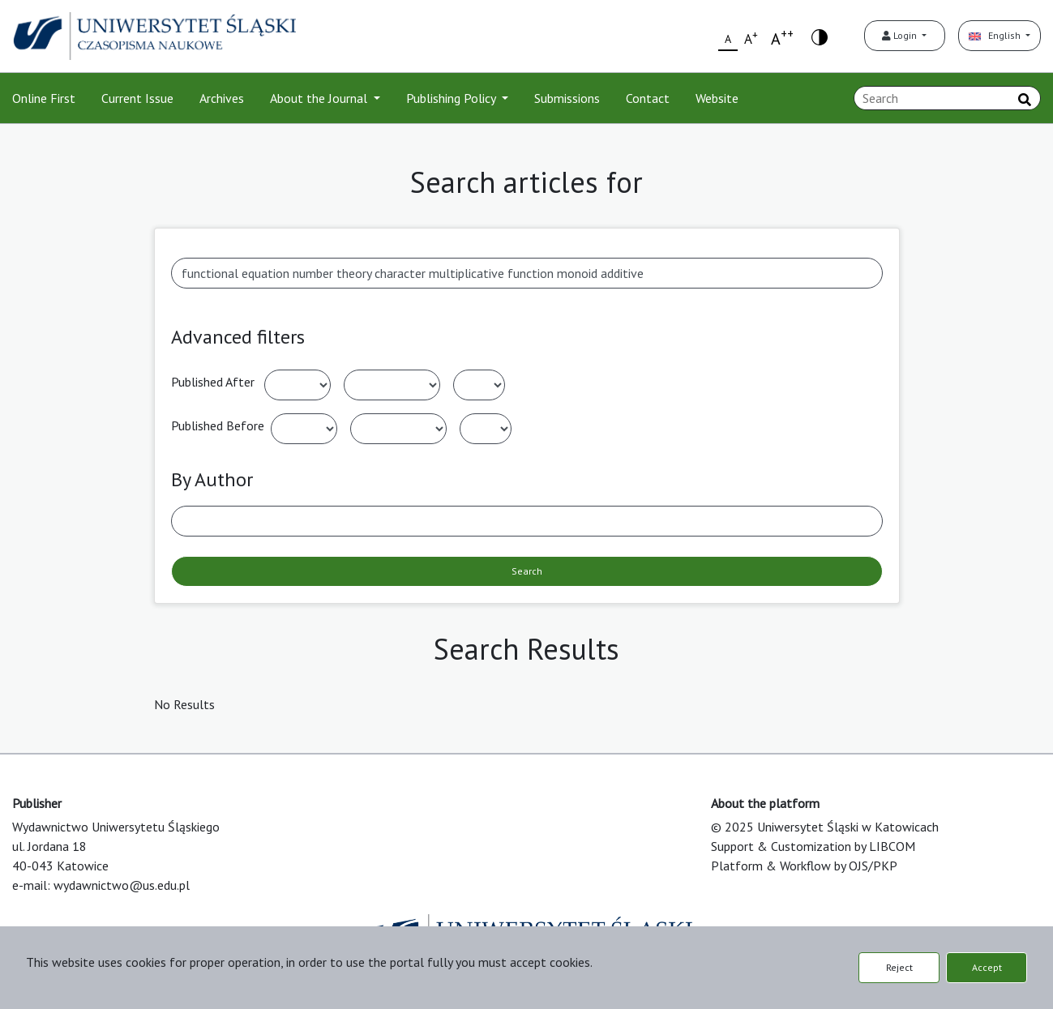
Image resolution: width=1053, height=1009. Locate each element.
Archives (221, 98)
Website (717, 98)
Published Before (217, 425)
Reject (899, 967)
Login (900, 35)
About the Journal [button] (320, 98)
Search (527, 571)
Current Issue (137, 98)
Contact (648, 98)
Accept (987, 967)
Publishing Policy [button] (452, 98)
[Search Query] (947, 98)
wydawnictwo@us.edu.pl (122, 885)
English (996, 35)
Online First (43, 98)
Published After (213, 382)
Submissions (567, 98)
